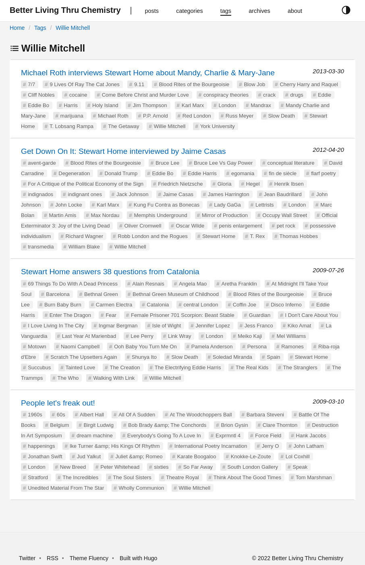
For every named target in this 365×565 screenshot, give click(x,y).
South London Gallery (252, 467)
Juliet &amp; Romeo (138, 456)
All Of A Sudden (136, 415)
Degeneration (74, 173)
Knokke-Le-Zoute (251, 456)
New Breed (73, 467)
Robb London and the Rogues (152, 236)
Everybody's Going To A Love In (164, 436)
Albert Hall (92, 415)
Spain (273, 357)
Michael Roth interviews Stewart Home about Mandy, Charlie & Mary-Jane (148, 72)
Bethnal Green (101, 294)
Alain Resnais (148, 284)
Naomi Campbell (80, 347)
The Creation (125, 367)
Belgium (59, 425)
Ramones (292, 347)
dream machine (95, 436)
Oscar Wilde (190, 226)
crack (269, 95)
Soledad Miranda (232, 357)
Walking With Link (114, 378)
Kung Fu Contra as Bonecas (166, 205)
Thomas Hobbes (299, 236)
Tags (40, 28)
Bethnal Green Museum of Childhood (176, 294)
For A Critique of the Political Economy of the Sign (85, 184)
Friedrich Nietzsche (180, 184)
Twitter (27, 558)
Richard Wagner (84, 236)
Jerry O (270, 446)
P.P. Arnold (155, 116)
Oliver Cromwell (143, 226)
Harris (71, 105)
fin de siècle (283, 173)
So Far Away (198, 467)
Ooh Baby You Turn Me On (145, 347)
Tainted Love (80, 367)
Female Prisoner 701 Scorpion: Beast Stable (182, 315)
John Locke (68, 205)
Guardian (259, 315)
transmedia (41, 247)
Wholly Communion (141, 488)
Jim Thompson (150, 105)
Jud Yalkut (89, 456)
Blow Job (254, 84)
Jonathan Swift (45, 456)
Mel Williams (291, 336)
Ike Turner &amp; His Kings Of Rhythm (115, 446)
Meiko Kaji (250, 336)
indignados (40, 194)
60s (61, 415)
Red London (196, 116)
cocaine (78, 95)
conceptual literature (291, 163)
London (227, 105)
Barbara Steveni (265, 415)
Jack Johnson (132, 194)
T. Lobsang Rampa (71, 126)
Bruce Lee (167, 163)
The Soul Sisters (132, 477)
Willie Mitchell (73, 28)
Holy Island (105, 105)
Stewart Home (218, 236)
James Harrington (228, 194)
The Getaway (123, 126)
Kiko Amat (299, 326)
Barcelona (58, 294)
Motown (37, 347)
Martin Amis (62, 215)
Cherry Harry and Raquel (309, 84)
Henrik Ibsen (289, 184)
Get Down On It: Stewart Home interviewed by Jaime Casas (123, 151)
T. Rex (257, 236)
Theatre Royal (182, 477)
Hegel (253, 184)
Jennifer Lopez (212, 326)
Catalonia (158, 305)
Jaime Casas (178, 194)
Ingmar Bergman (118, 326)
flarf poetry (323, 173)
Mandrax (261, 105)
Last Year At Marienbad (89, 336)
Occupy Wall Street (284, 215)
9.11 (139, 84)
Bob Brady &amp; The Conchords (167, 425)
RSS (52, 558)
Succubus (39, 367)
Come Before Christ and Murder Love (145, 95)
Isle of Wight (166, 326)
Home (17, 28)
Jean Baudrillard (283, 194)
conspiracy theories (226, 95)
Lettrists (264, 205)
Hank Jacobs (311, 436)
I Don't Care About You (311, 315)
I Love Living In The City (56, 326)
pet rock (286, 226)
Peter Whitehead (119, 467)
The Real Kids (252, 367)
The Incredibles (80, 477)
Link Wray (179, 336)
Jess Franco (259, 326)
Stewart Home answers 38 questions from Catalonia (110, 271)
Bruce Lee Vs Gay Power (223, 163)
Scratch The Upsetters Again (83, 357)
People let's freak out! (58, 403)
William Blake (84, 247)
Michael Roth (113, 116)
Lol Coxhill (298, 456)
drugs (296, 95)
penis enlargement (240, 226)
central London (200, 305)
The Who (68, 378)
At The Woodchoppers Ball (201, 415)
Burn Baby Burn (62, 305)
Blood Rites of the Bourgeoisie (194, 84)
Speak (299, 467)
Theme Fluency (90, 558)
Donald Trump (121, 173)
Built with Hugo (138, 558)
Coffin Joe (244, 305)
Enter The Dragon (70, 315)
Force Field (268, 436)
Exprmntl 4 (228, 436)
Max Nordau (105, 215)
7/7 (31, 84)
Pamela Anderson (212, 347)
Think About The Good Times (247, 477)
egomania (242, 173)
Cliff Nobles (41, 95)
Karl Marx (193, 105)
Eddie (324, 95)
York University (217, 126)
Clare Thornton (280, 425)
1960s (35, 415)
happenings (41, 446)
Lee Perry (142, 336)
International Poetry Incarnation (210, 446)
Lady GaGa (227, 205)
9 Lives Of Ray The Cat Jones (85, 84)
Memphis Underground (160, 215)
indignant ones (85, 194)
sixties (161, 467)
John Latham (308, 446)
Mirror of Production (225, 215)
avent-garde (42, 163)
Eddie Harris (202, 173)
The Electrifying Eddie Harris (188, 367)
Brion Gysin (234, 425)
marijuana (71, 116)
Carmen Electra (114, 305)
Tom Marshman (314, 477)
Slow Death (281, 116)
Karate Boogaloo (196, 456)
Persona (257, 347)
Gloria (225, 184)
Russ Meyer (239, 116)
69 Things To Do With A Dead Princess (73, 284)
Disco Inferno (286, 305)
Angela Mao (193, 284)
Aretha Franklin (239, 284)
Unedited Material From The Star (66, 488)
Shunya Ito (144, 357)
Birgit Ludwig (98, 425)
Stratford (38, 477)
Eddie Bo (38, 105)
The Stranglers (300, 367)
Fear (111, 315)
